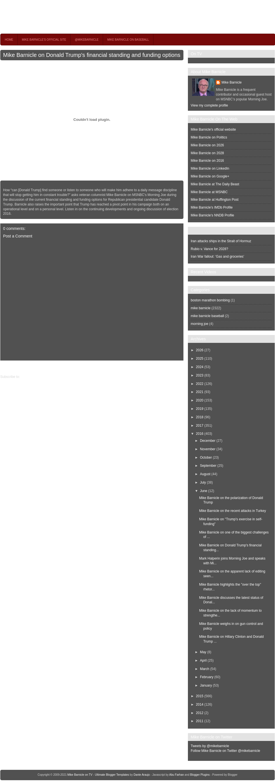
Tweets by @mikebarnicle (210, 746)
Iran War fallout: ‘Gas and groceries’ (217, 256)
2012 (200, 713)
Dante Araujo (142, 774)
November (207, 449)
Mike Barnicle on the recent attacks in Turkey (232, 511)
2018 (200, 417)
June (203, 491)
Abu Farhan (176, 774)
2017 (200, 426)
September (208, 466)
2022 (200, 384)
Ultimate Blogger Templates (112, 774)
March (204, 669)
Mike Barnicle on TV (49, 17)
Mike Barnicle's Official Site (44, 39)
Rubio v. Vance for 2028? (209, 249)
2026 (200, 350)
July (203, 482)
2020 (200, 400)
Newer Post (179, 367)
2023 (200, 375)
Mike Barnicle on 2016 (207, 161)
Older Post (8, 367)
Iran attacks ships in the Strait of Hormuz (221, 241)
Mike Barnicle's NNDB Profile (212, 215)
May (203, 652)
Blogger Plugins (200, 774)
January (206, 685)
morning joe (199, 324)
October (206, 457)
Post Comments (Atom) (38, 377)
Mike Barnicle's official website (213, 129)
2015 (200, 696)
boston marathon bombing (210, 300)
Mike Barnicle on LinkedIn (210, 168)
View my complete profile (209, 105)
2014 (200, 704)
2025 (200, 359)
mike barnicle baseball (207, 316)
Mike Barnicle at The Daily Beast (215, 184)
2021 (200, 392)
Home (9, 39)
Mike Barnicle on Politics (209, 137)
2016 (200, 434)
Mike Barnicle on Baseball (128, 39)
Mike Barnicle (232, 82)
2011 (200, 721)
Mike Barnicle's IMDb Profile (212, 207)
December (207, 441)
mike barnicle (201, 308)
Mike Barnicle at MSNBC (209, 192)
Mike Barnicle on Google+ (210, 176)
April (203, 660)
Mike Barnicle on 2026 (207, 145)
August (205, 474)
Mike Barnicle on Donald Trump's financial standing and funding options (91, 55)
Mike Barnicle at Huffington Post (215, 200)
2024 (200, 367)
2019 (200, 409)
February (206, 677)
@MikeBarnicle (87, 39)
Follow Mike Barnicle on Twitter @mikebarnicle (225, 751)
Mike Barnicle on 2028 (207, 153)
